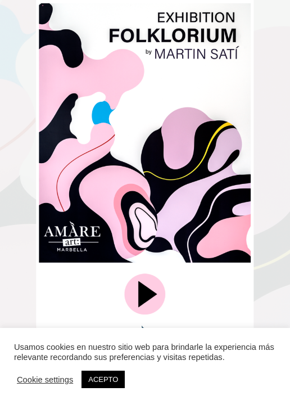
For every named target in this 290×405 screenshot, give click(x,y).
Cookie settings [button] (45, 379)
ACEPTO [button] (103, 379)
